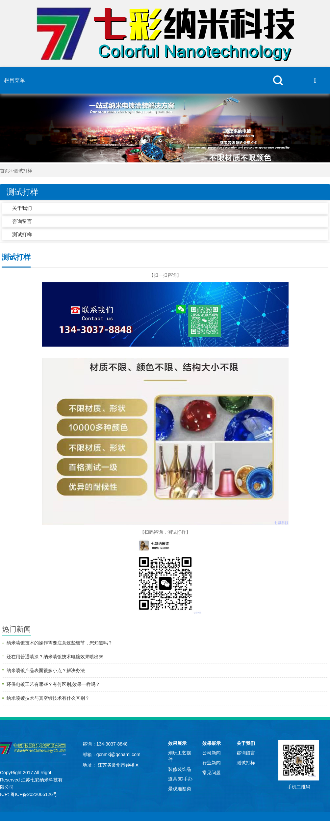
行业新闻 (211, 762)
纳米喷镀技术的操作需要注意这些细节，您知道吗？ (60, 642)
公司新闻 (211, 752)
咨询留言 (22, 221)
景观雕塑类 (179, 788)
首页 (4, 170)
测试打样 (23, 170)
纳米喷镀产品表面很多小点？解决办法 (46, 670)
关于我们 (22, 208)
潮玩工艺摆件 (179, 756)
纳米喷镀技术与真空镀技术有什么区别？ (48, 698)
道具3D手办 (180, 778)
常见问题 (211, 772)
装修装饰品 (179, 769)
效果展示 (177, 743)
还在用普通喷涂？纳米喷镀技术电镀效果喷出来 (55, 656)
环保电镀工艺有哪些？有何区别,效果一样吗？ (53, 684)
